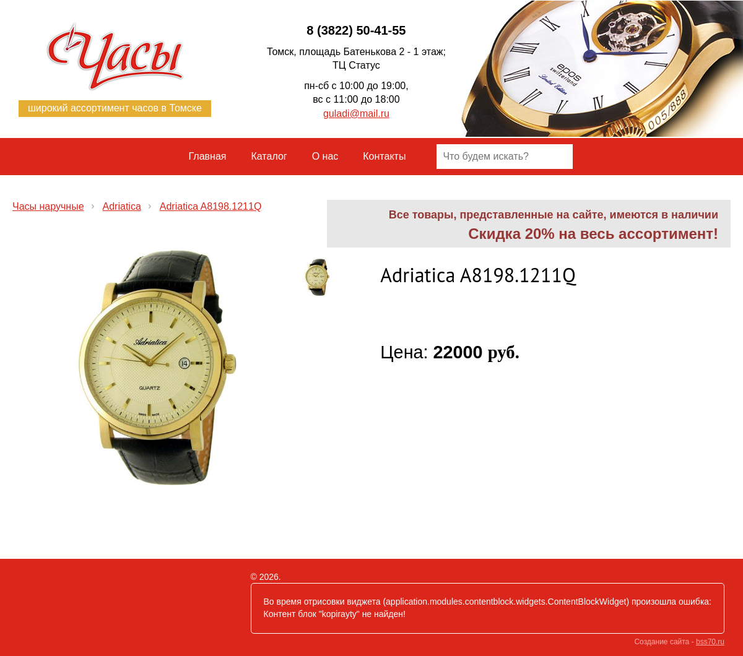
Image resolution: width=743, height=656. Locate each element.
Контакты (384, 156)
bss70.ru (710, 641)
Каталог (269, 156)
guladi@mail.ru (356, 113)
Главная (208, 156)
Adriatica (122, 206)
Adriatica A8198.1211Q (211, 206)
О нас (325, 156)
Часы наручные (48, 206)
